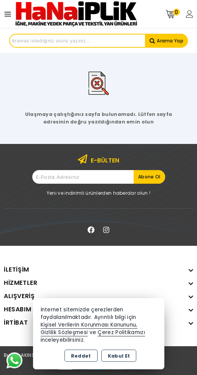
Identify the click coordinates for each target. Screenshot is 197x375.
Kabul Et (119, 356)
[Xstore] (76, 14)
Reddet (81, 356)
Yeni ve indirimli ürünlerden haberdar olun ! (98, 193)
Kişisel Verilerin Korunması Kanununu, (89, 324)
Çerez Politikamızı (121, 332)
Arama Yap (170, 41)
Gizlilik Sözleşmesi (64, 332)
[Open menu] (10, 14)
